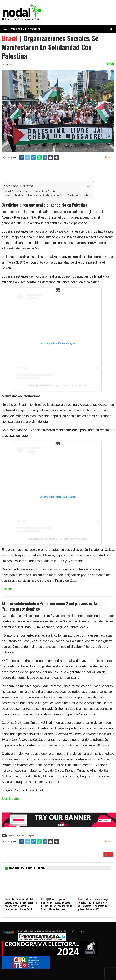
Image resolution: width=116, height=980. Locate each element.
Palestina (20, 835)
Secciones (34, 29)
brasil (11, 835)
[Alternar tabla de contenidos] (86, 186)
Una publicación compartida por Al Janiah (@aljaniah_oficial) (58, 385)
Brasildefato (10, 798)
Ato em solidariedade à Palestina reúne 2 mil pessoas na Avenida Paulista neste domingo (47, 195)
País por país (18, 29)
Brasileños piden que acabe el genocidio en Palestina (31, 191)
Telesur (7, 589)
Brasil (110, 64)
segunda (31, 835)
